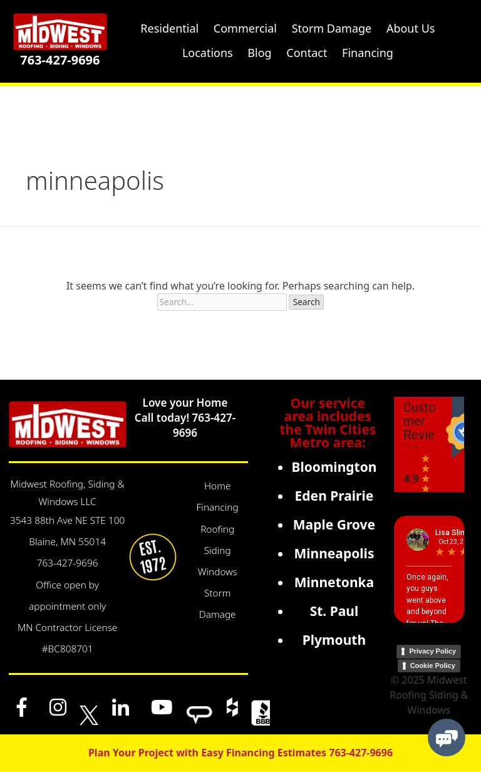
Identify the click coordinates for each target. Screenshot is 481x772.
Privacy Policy (432, 651)
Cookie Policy (432, 665)
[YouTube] (162, 707)
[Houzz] (231, 707)
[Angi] (199, 707)
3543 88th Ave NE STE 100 (67, 520)
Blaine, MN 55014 (67, 541)
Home (217, 486)
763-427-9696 (60, 59)
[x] (89, 707)
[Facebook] (22, 707)
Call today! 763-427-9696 (185, 425)
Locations (207, 52)
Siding (217, 550)
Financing (218, 507)
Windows (217, 571)
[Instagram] (58, 707)
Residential (169, 28)
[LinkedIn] (120, 707)
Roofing (217, 529)
